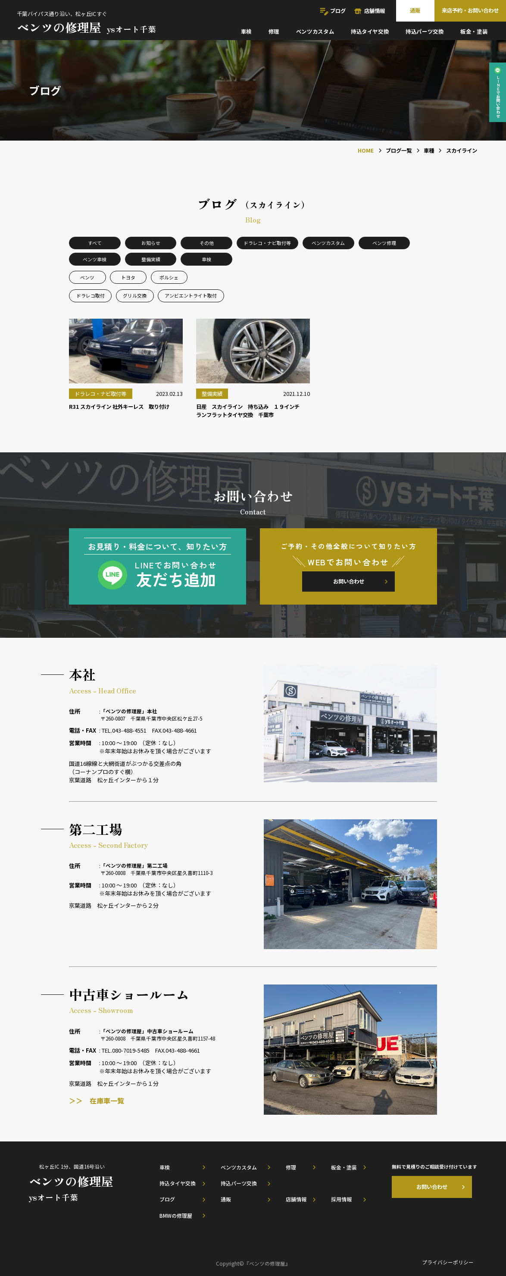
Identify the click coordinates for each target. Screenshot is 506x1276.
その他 (207, 242)
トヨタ (128, 277)
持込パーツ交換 (425, 31)
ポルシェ (168, 277)
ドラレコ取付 (90, 295)
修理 (274, 31)
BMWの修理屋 (175, 1215)
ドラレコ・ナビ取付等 (267, 242)
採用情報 (341, 1199)
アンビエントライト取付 (191, 295)
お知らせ (150, 242)
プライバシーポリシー (448, 1262)
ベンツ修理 (384, 242)
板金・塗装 (473, 31)
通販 (415, 10)
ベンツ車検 (94, 259)
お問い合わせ (348, 581)
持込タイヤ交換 (370, 31)
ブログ (338, 11)
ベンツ (87, 277)
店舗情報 (374, 11)
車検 (246, 31)
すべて (95, 242)
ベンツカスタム (315, 31)
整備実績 (150, 259)
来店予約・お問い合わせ (470, 10)
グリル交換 (135, 295)
